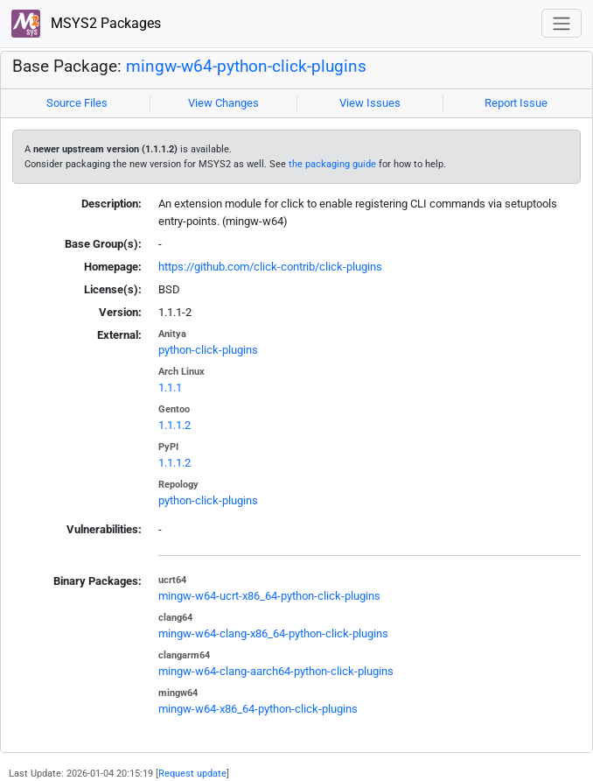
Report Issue (516, 102)
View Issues (370, 102)
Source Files (77, 102)
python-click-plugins (208, 349)
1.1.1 (170, 387)
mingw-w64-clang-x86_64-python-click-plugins (273, 633)
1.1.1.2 (174, 425)
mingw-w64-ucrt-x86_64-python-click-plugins (269, 595)
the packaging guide (332, 164)
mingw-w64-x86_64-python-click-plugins (258, 708)
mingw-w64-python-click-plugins (246, 66)
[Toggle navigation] (561, 23)
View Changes (223, 102)
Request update (192, 773)
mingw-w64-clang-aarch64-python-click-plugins (276, 671)
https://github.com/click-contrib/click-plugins (270, 266)
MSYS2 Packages (86, 24)
